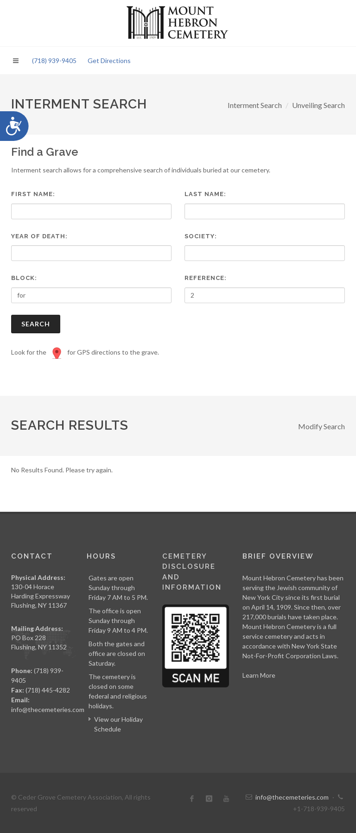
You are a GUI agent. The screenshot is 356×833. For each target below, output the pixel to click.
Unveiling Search (318, 105)
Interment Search (255, 105)
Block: (24, 277)
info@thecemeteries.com (47, 709)
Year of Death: (39, 236)
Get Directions (109, 60)
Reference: (205, 277)
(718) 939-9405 (54, 60)
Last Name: (205, 194)
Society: (200, 236)
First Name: (33, 194)
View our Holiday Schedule (118, 724)
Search (35, 324)
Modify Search (321, 426)
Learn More (258, 675)
